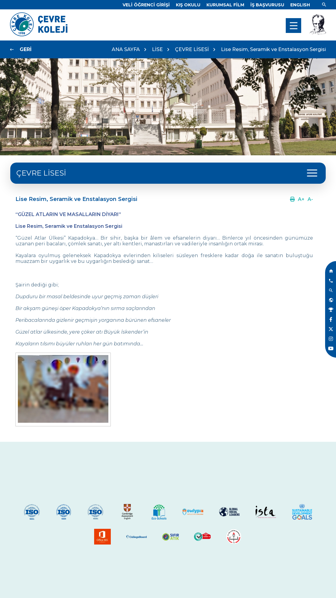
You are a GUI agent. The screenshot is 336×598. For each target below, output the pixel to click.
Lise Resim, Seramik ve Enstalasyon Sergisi (273, 49)
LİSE (157, 49)
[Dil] (300, 5)
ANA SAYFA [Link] (126, 49)
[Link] (146, 5)
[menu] (293, 25)
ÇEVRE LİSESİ (192, 49)
